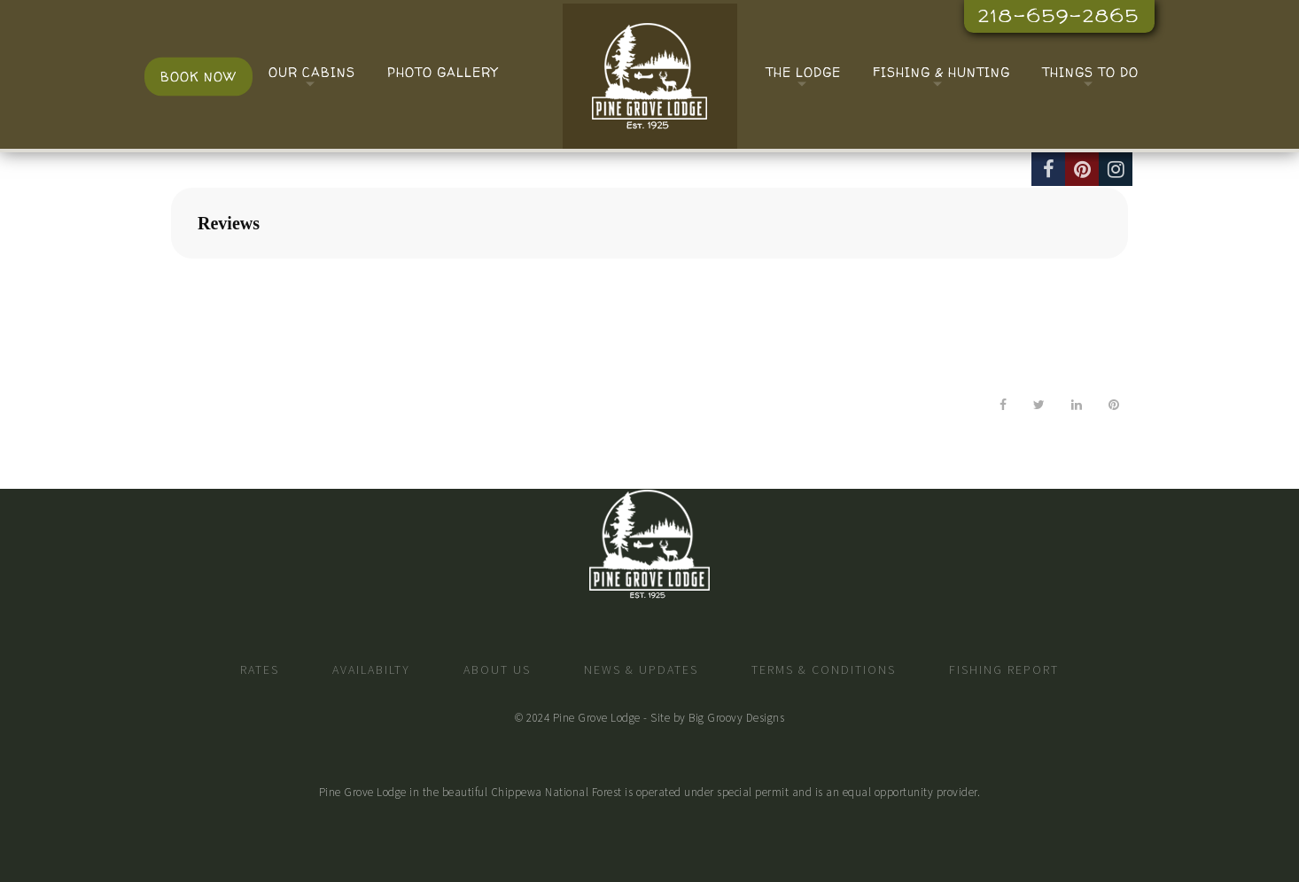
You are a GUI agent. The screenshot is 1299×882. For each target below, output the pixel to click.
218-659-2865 (1059, 15)
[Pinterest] (1082, 169)
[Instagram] (1115, 169)
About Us (497, 669)
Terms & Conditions (823, 669)
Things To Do (1090, 72)
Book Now (198, 76)
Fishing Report (1004, 669)
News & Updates (641, 669)
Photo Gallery (442, 72)
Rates (259, 669)
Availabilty (371, 669)
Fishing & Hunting (941, 72)
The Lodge (803, 72)
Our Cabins (311, 72)
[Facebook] (1048, 169)
